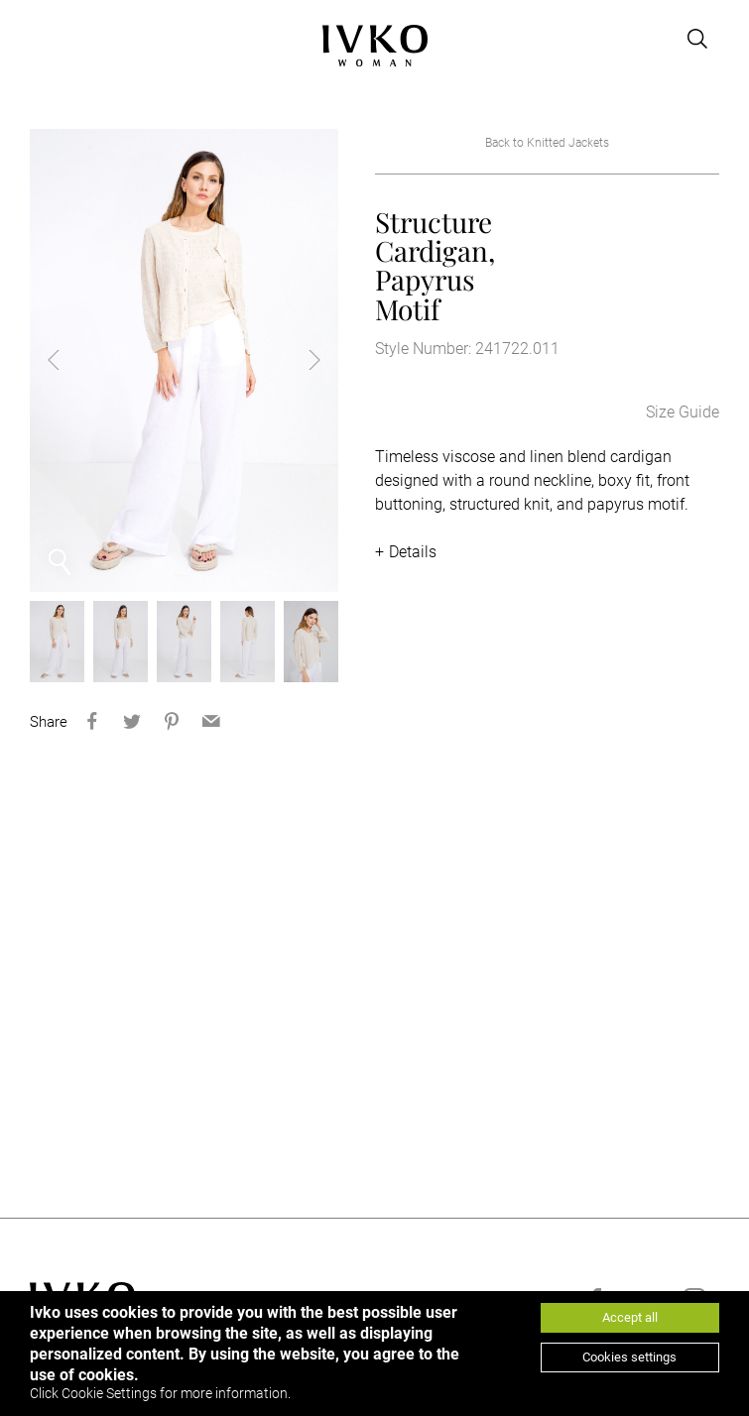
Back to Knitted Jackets (547, 143)
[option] (184, 360)
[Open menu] (41, 38)
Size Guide (682, 412)
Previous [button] (69, 360)
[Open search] (697, 38)
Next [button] (298, 360)
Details (413, 551)
